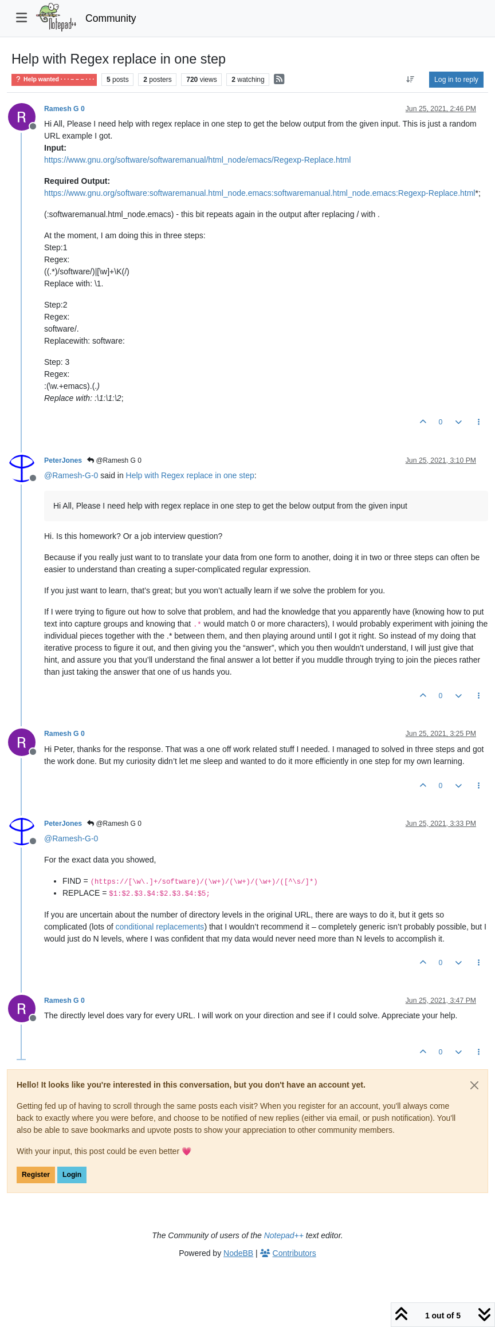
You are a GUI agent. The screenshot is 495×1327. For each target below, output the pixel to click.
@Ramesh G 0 (114, 460)
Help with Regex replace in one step (190, 475)
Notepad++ (284, 1235)
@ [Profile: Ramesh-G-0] (71, 475)
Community (110, 18)
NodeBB (238, 1253)
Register (36, 1175)
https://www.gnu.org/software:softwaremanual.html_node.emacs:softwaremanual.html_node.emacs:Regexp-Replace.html (259, 193)
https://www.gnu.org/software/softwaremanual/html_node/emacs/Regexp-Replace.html (197, 159)
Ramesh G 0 (64, 109)
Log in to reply (456, 80)
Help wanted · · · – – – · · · (54, 79)
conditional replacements (160, 926)
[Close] (474, 1085)
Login (71, 1175)
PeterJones (63, 460)
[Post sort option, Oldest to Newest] (410, 80)
